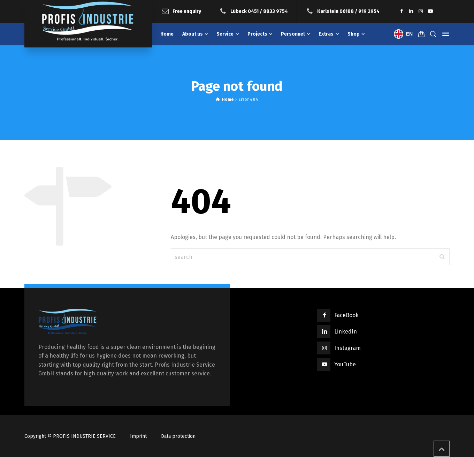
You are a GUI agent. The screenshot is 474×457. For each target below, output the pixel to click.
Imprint (138, 436)
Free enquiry (187, 11)
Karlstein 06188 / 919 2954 (348, 11)
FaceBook (346, 315)
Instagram (347, 348)
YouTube (345, 364)
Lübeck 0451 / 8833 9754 (259, 11)
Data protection (178, 436)
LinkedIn (345, 331)
